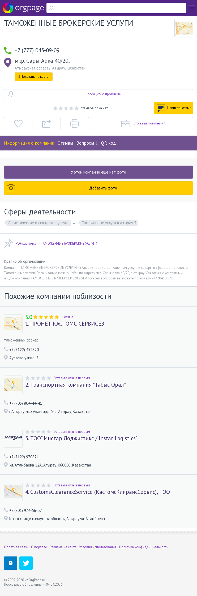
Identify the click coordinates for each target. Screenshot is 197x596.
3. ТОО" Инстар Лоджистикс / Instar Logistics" (81, 438)
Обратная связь (16, 547)
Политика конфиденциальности (143, 547)
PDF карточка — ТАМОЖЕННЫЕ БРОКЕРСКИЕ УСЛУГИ (50, 243)
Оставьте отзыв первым (71, 378)
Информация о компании (29, 143)
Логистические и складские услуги (39, 222)
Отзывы (65, 143)
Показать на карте (34, 76)
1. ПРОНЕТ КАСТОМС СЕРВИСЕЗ (64, 324)
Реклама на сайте (63, 547)
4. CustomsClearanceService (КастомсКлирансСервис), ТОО (97, 492)
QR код (108, 143)
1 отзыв (67, 317)
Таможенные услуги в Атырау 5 (109, 222)
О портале (39, 547)
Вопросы (87, 143)
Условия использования (98, 547)
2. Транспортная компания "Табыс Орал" (75, 385)
